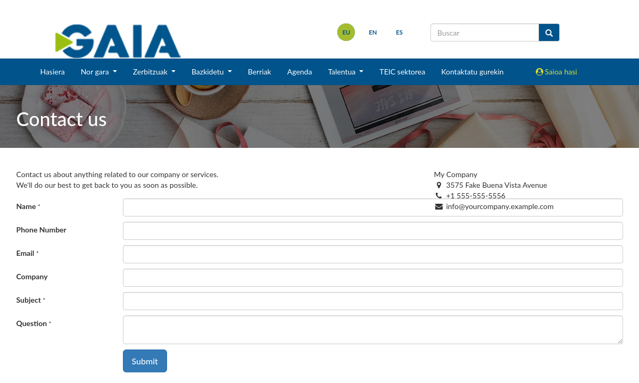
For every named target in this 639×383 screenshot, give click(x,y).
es (399, 32)
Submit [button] (145, 361)
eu (347, 32)
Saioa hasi (556, 71)
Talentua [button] (342, 71)
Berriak (259, 71)
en (373, 32)
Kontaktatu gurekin (472, 71)
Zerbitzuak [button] (151, 71)
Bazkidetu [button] (209, 71)
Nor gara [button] (96, 71)
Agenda (299, 71)
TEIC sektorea (402, 71)
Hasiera (52, 71)
